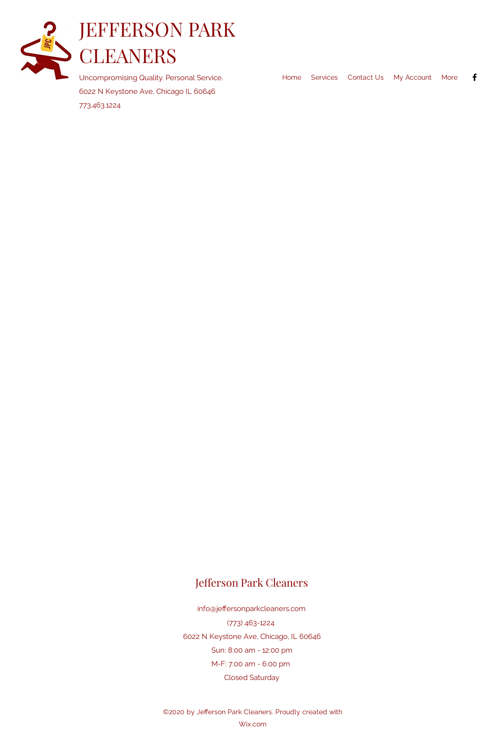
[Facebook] (474, 77)
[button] (449, 77)
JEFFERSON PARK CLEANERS (157, 42)
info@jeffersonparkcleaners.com (251, 608)
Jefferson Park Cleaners (251, 582)
